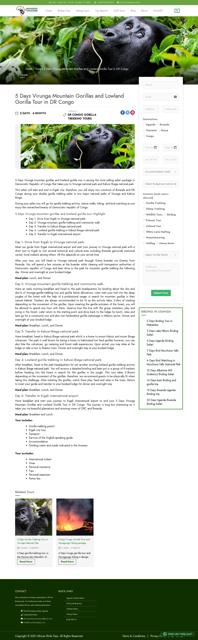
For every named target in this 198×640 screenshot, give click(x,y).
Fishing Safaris (71, 614)
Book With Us (71, 619)
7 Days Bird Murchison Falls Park (162, 352)
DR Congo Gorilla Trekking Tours (82, 116)
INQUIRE (159, 10)
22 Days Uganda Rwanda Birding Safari (161, 402)
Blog (138, 10)
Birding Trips (78, 10)
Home (64, 10)
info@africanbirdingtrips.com (34, 622)
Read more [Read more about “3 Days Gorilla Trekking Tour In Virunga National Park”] (26, 561)
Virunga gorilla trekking (39, 293)
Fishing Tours (94, 10)
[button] (177, 634)
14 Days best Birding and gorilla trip (161, 382)
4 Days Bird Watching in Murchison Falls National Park (163, 362)
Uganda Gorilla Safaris (75, 598)
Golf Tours (126, 10)
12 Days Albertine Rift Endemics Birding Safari (160, 372)
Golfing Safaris (72, 608)
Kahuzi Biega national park (33, 368)
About (148, 10)
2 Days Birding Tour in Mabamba (159, 323)
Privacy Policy (158, 636)
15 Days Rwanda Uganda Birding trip (161, 392)
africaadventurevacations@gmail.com (37, 618)
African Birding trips (74, 603)
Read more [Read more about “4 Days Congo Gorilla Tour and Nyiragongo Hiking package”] (67, 561)
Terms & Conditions (133, 636)
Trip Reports (111, 10)
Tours (38, 69)
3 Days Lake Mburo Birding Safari (162, 332)
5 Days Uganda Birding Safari (160, 342)
